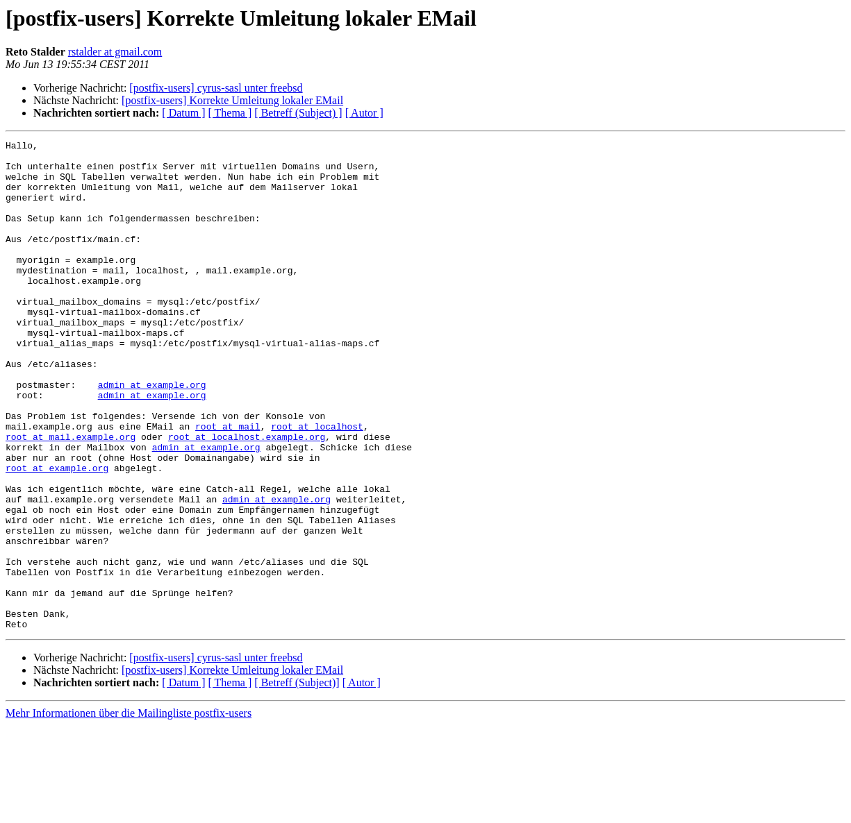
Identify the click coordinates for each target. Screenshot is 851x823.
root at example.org (57, 534)
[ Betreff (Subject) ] (298, 113)
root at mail (228, 484)
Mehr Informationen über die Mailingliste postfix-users (128, 811)
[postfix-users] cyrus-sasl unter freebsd (215, 88)
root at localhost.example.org (246, 497)
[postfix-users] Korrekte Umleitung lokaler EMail (232, 100)
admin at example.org (152, 434)
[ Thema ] (230, 113)
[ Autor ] (364, 113)
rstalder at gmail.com (115, 52)
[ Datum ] (183, 113)
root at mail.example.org (70, 497)
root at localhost (317, 484)
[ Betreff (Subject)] (296, 780)
